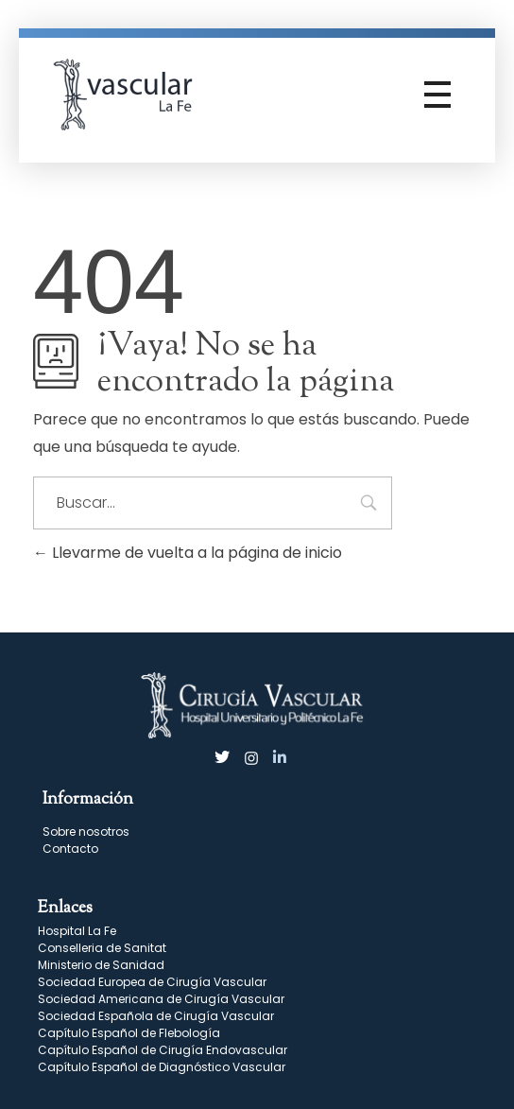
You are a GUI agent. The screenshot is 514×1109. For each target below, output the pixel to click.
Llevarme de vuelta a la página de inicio (187, 552)
